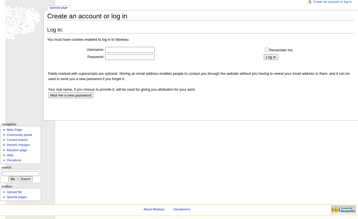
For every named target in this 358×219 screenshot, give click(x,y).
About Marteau (153, 209)
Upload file (14, 192)
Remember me (281, 50)
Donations (14, 160)
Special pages (17, 197)
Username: (95, 50)
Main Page (14, 129)
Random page (17, 150)
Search (6, 167)
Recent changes (18, 144)
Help (10, 155)
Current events (17, 139)
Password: (96, 57)
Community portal (19, 134)
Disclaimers (182, 209)
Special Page (59, 7)
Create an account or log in (332, 1)
